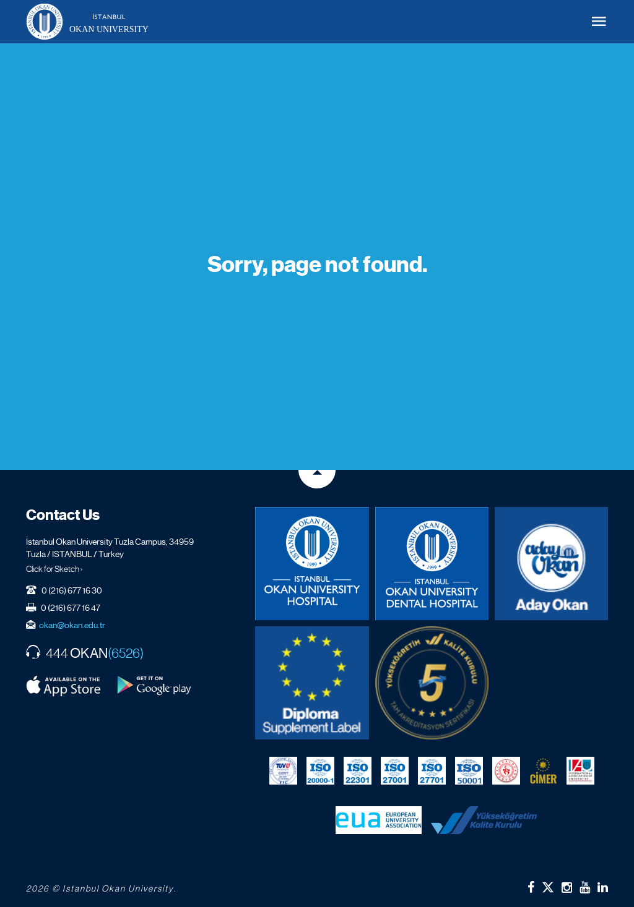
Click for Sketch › (54, 569)
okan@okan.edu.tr (72, 625)
